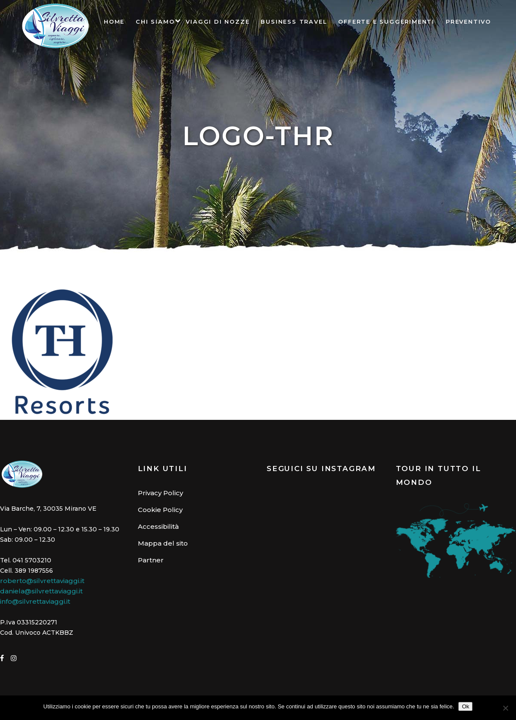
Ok (465, 706)
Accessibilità (158, 526)
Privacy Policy (160, 493)
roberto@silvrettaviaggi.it (42, 581)
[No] (505, 708)
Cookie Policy (160, 510)
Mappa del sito (163, 543)
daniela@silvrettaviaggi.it (41, 591)
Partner (151, 560)
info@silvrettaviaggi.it (35, 601)
